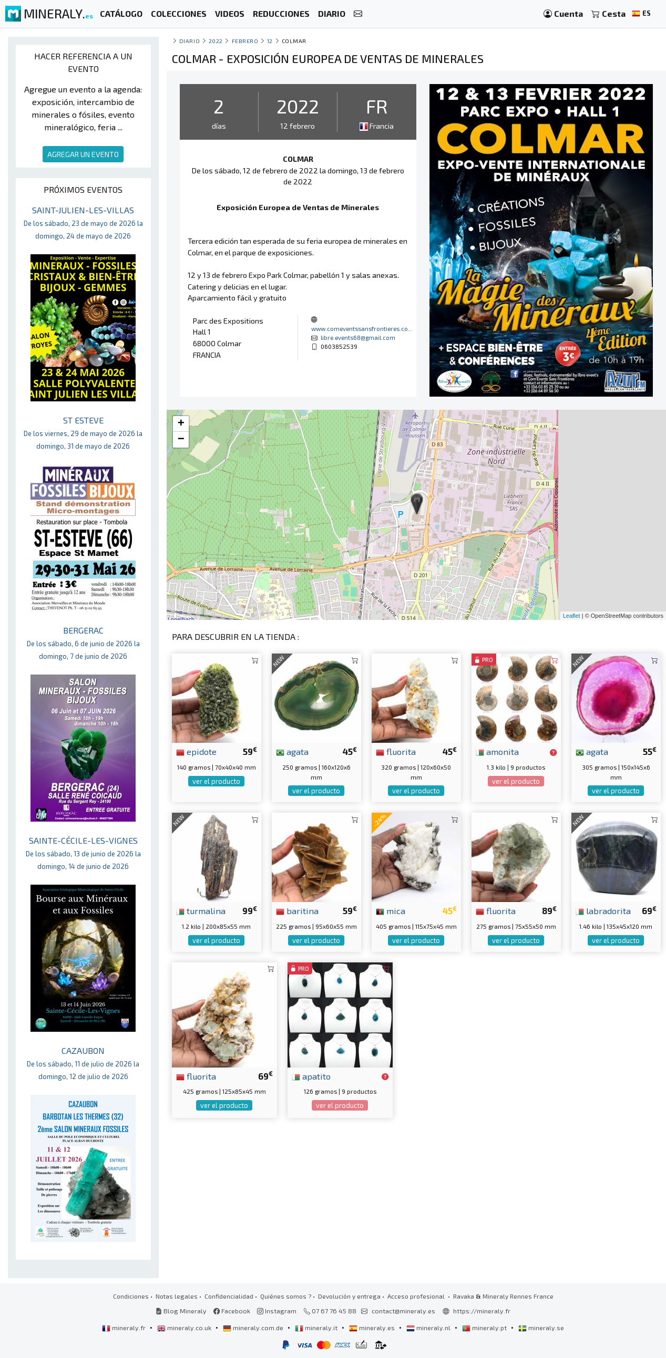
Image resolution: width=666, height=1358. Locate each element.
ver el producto (216, 781)
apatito (311, 1076)
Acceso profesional (416, 1296)
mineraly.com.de (254, 1327)
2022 (216, 40)
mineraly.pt (485, 1327)
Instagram (276, 1310)
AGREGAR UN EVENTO (83, 154)
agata (292, 751)
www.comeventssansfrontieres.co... (362, 328)
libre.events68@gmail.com (358, 337)
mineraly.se (541, 1327)
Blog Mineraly (181, 1310)
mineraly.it (317, 1327)
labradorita (603, 910)
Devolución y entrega (349, 1296)
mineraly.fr (124, 1327)
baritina (297, 910)
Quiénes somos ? (285, 1296)
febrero (245, 40)
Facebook (231, 1310)
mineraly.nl (429, 1327)
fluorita (396, 751)
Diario (189, 40)
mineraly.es (372, 1327)
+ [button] (181, 424)
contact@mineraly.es (403, 1310)
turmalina (201, 910)
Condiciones (131, 1296)
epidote (196, 751)
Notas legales (177, 1296)
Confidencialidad (228, 1296)
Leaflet (571, 616)
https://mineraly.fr (481, 1310)
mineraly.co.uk (185, 1327)
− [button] (181, 440)
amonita (497, 751)
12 (270, 40)
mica (390, 910)
